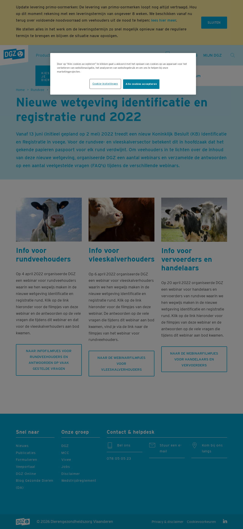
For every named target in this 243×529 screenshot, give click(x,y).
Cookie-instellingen (105, 83)
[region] (123, 74)
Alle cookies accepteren (141, 84)
